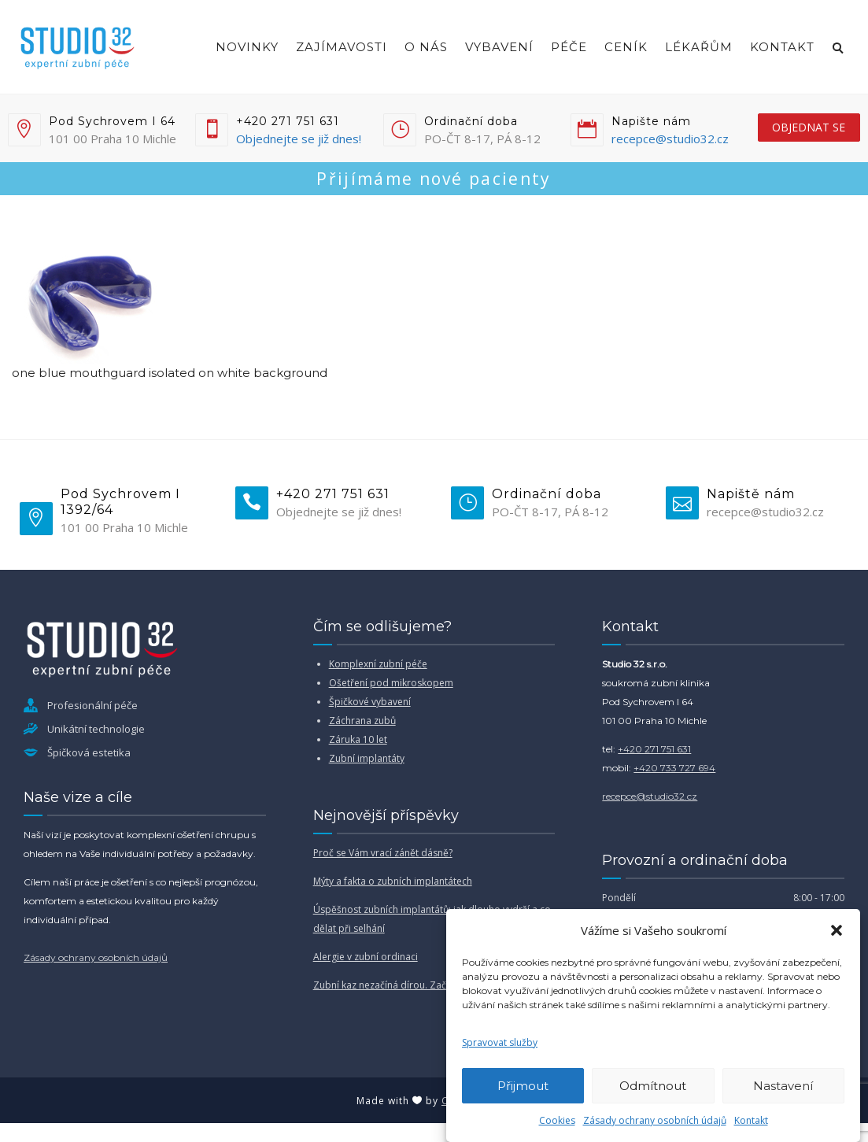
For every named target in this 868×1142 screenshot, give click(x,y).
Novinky (247, 46)
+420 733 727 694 (674, 768)
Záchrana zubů (362, 720)
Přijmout (523, 1085)
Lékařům (699, 46)
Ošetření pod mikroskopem (391, 682)
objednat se (808, 127)
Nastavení (783, 1085)
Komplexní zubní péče (378, 664)
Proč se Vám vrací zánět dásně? (382, 852)
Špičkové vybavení (370, 701)
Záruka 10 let (358, 739)
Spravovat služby (499, 1042)
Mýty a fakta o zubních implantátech (392, 881)
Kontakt (751, 1120)
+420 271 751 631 (654, 749)
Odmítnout (652, 1085)
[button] (836, 930)
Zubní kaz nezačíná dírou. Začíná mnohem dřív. (418, 985)
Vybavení (499, 46)
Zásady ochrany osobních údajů (654, 1120)
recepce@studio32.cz (670, 138)
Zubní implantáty (366, 758)
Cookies (557, 1120)
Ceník (626, 46)
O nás (426, 46)
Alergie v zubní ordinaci (365, 956)
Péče (569, 46)
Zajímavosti (341, 46)
